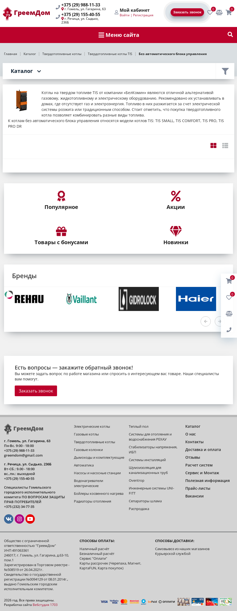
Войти (125, 15)
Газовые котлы (86, 434)
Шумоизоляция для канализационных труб (148, 470)
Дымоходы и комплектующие (99, 457)
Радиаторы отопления (92, 501)
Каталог (22, 71)
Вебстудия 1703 (45, 604)
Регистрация (143, 15)
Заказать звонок (36, 391)
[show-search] (230, 35)
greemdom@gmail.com (23, 455)
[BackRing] (229, 330)
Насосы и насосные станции (97, 472)
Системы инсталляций (147, 459)
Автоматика (84, 465)
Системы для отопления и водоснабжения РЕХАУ (150, 437)
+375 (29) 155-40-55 (80, 14)
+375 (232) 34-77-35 (19, 506)
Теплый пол (138, 426)
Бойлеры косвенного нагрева (98, 493)
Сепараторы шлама (145, 501)
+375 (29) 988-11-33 (80, 5)
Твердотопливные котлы (94, 441)
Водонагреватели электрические (88, 483)
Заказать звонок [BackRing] (187, 12)
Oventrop (136, 480)
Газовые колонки (88, 449)
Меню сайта (119, 34)
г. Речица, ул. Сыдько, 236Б (80, 20)
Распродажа (139, 508)
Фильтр (225, 71)
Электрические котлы (92, 426)
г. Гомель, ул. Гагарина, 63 (85, 9)
